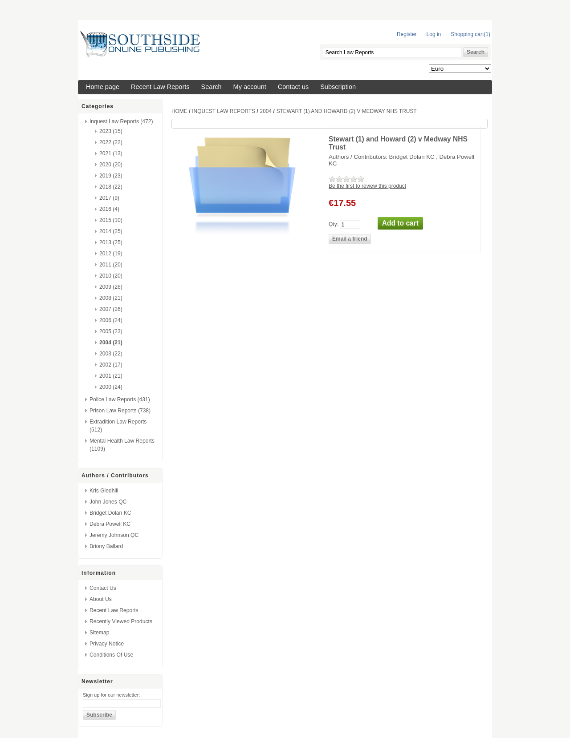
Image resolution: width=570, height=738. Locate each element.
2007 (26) (110, 309)
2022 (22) (110, 142)
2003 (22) (110, 354)
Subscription (338, 86)
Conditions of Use (111, 655)
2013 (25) (110, 242)
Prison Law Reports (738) (120, 410)
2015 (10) (110, 220)
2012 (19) (110, 253)
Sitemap (99, 632)
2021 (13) (110, 153)
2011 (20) (110, 265)
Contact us (293, 86)
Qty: (333, 224)
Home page (102, 86)
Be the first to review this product (367, 186)
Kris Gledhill (104, 491)
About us (101, 599)
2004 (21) (110, 342)
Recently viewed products (121, 621)
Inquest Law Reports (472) (121, 121)
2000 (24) (110, 387)
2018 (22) (110, 187)
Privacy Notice (107, 644)
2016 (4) (109, 209)
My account (249, 86)
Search (211, 86)
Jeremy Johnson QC (114, 535)
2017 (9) (109, 198)
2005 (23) (110, 331)
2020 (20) (110, 164)
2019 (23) (110, 176)
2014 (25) (110, 231)
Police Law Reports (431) (120, 399)
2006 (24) (110, 320)
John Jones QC (108, 502)
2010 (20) (110, 276)
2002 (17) (110, 365)
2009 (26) (110, 287)
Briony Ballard (106, 546)
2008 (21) (110, 298)
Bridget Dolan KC (110, 513)
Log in (434, 34)
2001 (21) (110, 376)
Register (407, 34)
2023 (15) (110, 131)
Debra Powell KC (110, 524)
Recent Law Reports (160, 86)
